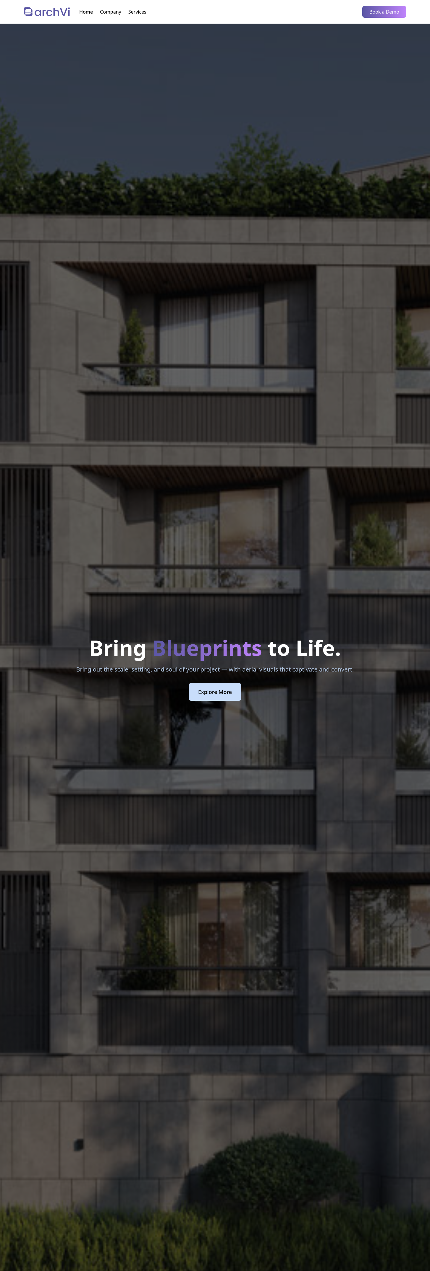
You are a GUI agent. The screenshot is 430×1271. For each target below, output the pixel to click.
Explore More (215, 691)
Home (86, 12)
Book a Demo (384, 12)
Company (110, 12)
